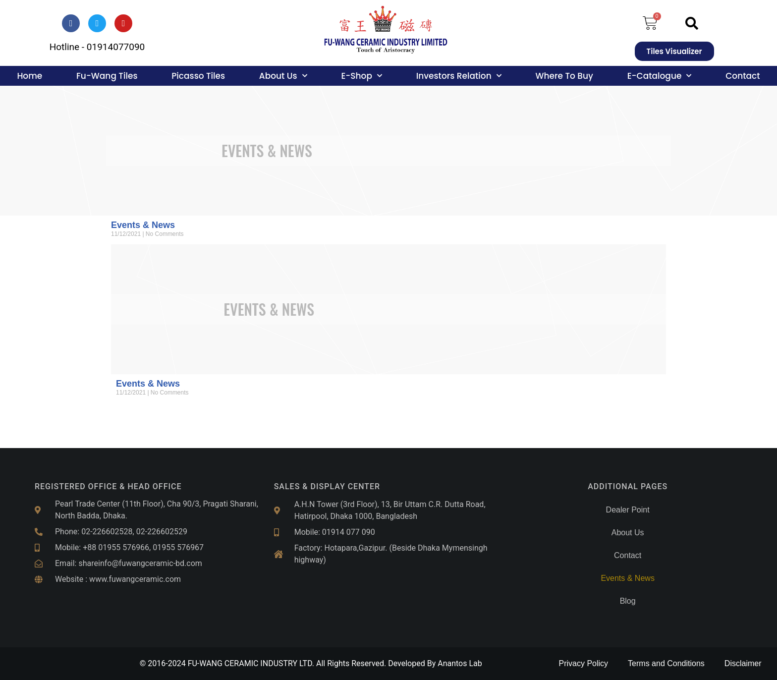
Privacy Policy (584, 663)
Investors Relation (458, 76)
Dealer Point (628, 510)
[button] (691, 23)
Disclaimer (743, 663)
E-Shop (361, 76)
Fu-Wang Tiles (106, 76)
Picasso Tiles (198, 76)
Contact (742, 76)
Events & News (143, 225)
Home (29, 76)
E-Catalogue (659, 76)
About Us (283, 76)
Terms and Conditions (666, 663)
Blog (628, 601)
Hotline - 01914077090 (97, 47)
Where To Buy (564, 76)
